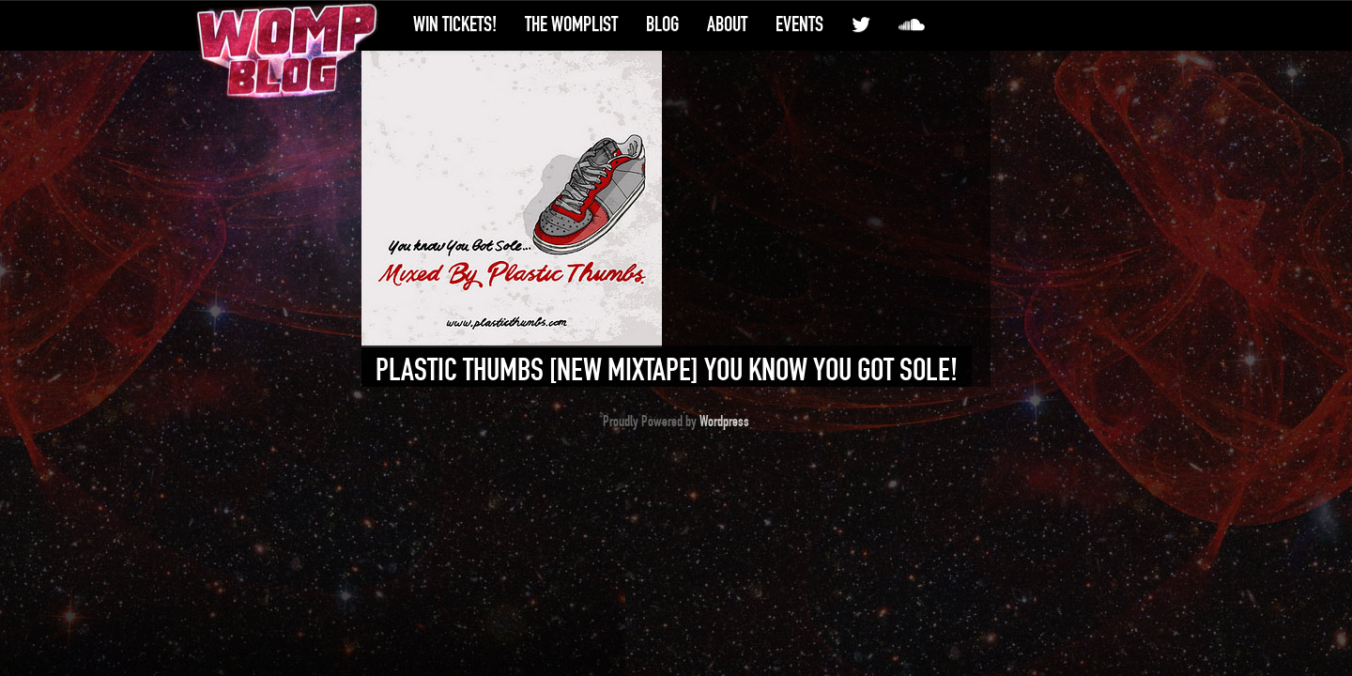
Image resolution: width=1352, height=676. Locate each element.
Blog (662, 24)
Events (799, 24)
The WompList (571, 24)
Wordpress (724, 421)
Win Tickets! (455, 24)
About (727, 24)
